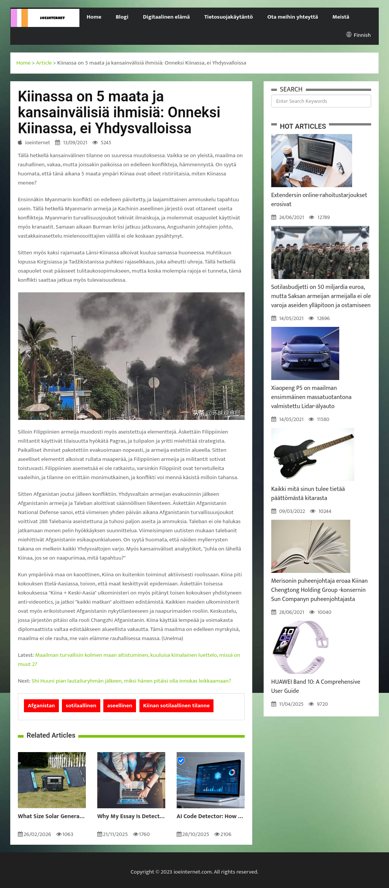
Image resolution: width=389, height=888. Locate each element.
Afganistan (41, 705)
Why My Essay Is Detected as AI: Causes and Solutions (131, 816)
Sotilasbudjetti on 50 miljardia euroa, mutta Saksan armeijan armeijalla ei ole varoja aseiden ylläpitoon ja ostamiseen (321, 296)
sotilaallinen (81, 705)
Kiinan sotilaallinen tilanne (176, 705)
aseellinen (119, 705)
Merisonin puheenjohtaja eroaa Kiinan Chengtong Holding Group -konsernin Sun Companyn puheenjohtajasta (319, 590)
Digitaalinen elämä (166, 17)
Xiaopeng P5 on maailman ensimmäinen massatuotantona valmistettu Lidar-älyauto (311, 397)
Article (44, 63)
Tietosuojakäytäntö (228, 17)
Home (94, 17)
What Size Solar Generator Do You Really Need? (52, 816)
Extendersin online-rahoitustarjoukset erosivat (319, 200)
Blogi (122, 17)
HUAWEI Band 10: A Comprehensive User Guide (316, 686)
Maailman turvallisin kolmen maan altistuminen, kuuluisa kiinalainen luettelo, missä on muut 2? (129, 659)
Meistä (340, 17)
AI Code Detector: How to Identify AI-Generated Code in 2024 (211, 816)
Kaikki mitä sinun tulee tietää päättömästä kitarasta (308, 493)
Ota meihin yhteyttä (292, 17)
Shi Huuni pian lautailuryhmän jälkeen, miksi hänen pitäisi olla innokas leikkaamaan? (131, 681)
